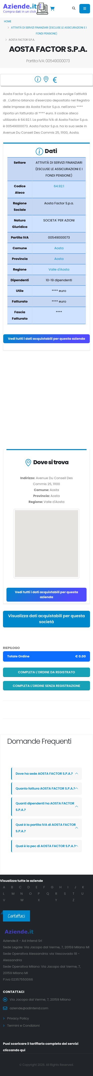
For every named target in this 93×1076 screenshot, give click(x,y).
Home (7, 21)
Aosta (58, 248)
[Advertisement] (46, 400)
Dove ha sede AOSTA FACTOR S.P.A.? (44, 773)
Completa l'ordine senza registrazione (46, 686)
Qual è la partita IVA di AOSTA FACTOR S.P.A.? (46, 827)
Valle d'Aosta (59, 269)
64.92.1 (59, 186)
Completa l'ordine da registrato (46, 672)
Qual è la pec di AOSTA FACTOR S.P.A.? (46, 846)
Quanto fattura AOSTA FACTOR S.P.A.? (45, 788)
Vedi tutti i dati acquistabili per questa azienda (46, 338)
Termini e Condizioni (23, 1025)
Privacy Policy (18, 1018)
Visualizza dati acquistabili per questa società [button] (46, 619)
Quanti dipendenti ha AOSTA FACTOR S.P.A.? (45, 806)
